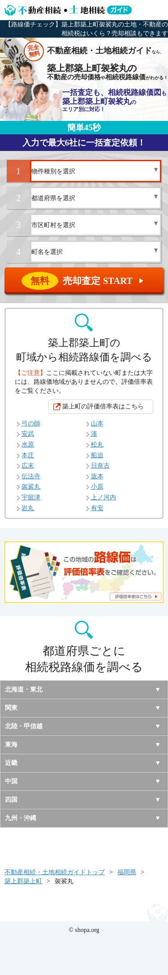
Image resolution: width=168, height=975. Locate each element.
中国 (11, 781)
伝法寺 (31, 476)
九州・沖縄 (20, 818)
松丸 (97, 444)
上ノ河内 (103, 497)
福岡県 (126, 872)
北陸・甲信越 (24, 726)
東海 (11, 744)
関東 (11, 707)
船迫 (97, 455)
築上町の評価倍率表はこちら (103, 406)
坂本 (97, 476)
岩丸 (28, 508)
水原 (28, 444)
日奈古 (100, 465)
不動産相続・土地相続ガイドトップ (54, 872)
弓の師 (31, 423)
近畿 (11, 763)
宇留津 (31, 497)
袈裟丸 (31, 486)
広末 (28, 465)
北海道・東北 (24, 689)
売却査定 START (85, 281)
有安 (97, 508)
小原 (97, 486)
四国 (11, 799)
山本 (97, 423)
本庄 (28, 455)
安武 (28, 433)
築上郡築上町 (23, 881)
